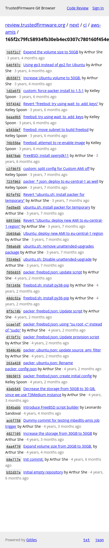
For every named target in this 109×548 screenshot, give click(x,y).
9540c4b (13, 350)
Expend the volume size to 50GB (50, 51)
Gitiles (31, 539)
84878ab (13, 155)
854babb (13, 407)
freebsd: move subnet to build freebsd (55, 129)
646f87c (13, 64)
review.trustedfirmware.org (35, 25)
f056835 (13, 272)
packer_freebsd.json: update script (52, 272)
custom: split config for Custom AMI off (56, 168)
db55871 (13, 78)
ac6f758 (13, 420)
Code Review (77, 7)
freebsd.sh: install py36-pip (46, 297)
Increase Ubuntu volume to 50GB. (52, 77)
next (74, 25)
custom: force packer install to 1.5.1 (53, 90)
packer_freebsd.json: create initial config (57, 375)
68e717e (13, 459)
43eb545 (13, 388)
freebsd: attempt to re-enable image (54, 142)
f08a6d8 (13, 246)
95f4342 (13, 103)
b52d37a (13, 472)
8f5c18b (13, 311)
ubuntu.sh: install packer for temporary (56, 207)
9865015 (13, 376)
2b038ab (13, 233)
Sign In (98, 7)
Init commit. (33, 459)
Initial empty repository (43, 472)
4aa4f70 (13, 446)
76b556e (13, 142)
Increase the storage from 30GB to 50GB (57, 433)
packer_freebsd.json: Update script (52, 311)
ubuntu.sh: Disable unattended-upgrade (57, 259)
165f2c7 (13, 52)
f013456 (13, 285)
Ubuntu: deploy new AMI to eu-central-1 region (63, 233)
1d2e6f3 (13, 90)
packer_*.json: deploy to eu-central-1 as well (60, 181)
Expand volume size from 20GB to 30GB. (57, 446)
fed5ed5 (13, 207)
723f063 (13, 181)
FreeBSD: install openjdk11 (46, 155)
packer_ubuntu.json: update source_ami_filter (62, 349)
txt (86, 539)
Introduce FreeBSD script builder (51, 407)
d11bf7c (13, 337)
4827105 (13, 433)
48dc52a (13, 298)
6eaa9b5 (13, 117)
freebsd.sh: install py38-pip (46, 285)
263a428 (13, 363)
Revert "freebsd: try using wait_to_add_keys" (60, 103)
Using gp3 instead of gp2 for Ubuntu (54, 64)
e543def (13, 129)
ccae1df (13, 324)
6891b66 (13, 220)
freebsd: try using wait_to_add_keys (53, 116)
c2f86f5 (13, 168)
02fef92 (13, 194)
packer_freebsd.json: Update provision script (61, 336)
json (99, 539)
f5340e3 (13, 259)
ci (85, 25)
